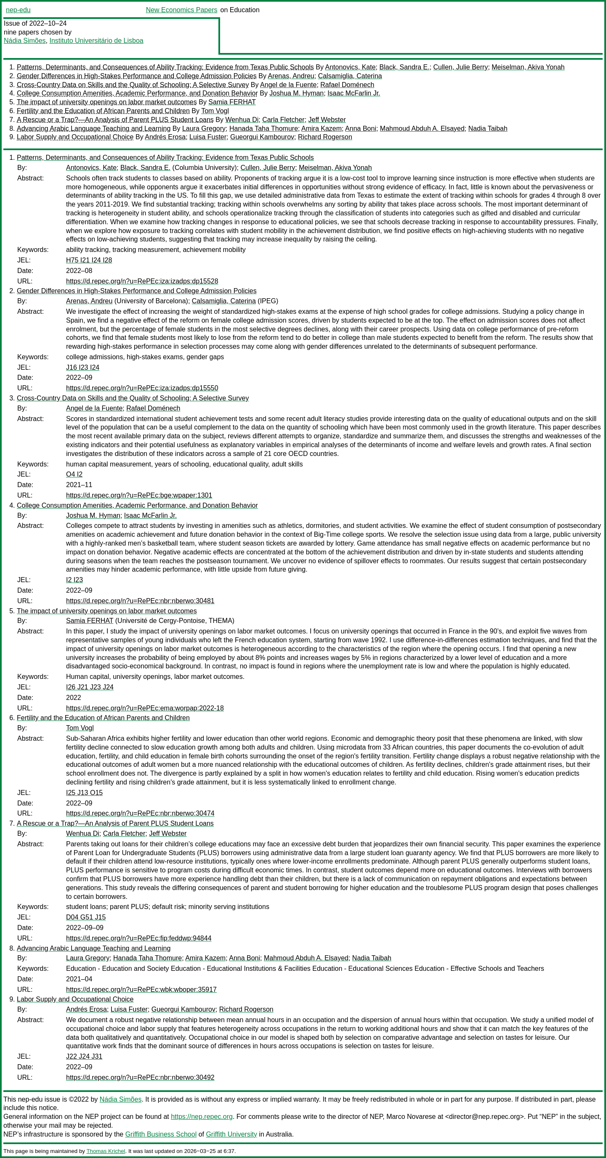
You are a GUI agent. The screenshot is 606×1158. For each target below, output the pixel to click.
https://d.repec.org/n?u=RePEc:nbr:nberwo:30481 (140, 600)
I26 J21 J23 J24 (90, 687)
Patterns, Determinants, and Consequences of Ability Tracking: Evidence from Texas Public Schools (165, 67)
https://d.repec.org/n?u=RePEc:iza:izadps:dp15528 (142, 281)
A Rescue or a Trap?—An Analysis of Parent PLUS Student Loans (115, 119)
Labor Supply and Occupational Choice (75, 136)
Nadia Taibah (488, 128)
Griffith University (231, 1134)
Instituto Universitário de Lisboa (97, 40)
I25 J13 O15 (84, 792)
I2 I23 (74, 579)
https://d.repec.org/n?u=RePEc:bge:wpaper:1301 (139, 495)
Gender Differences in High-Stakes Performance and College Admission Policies (137, 75)
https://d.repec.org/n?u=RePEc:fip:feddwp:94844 (139, 938)
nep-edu (18, 9)
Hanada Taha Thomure (263, 128)
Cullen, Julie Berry (460, 67)
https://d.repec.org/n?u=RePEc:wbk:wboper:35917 (141, 989)
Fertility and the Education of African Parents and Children (103, 110)
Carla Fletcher (283, 119)
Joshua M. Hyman (296, 93)
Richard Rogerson (325, 136)
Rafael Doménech (347, 84)
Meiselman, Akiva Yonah (528, 67)
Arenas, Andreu (291, 75)
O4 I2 (74, 474)
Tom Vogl (215, 110)
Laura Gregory (204, 128)
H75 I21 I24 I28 (89, 260)
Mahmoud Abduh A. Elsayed (422, 128)
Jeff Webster (327, 119)
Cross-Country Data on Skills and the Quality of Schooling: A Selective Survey (133, 84)
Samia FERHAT (232, 102)
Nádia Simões (25, 40)
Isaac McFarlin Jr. (353, 93)
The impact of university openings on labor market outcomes (107, 102)
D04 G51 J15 (86, 917)
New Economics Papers (182, 9)
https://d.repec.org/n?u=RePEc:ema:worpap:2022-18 (145, 708)
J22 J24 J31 (84, 1056)
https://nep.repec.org (202, 1116)
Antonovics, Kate (350, 67)
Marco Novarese (411, 1116)
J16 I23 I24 (82, 367)
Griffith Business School (161, 1134)
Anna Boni (360, 128)
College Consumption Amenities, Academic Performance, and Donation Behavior (137, 93)
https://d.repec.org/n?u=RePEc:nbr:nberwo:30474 (140, 813)
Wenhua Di (241, 119)
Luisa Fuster (207, 136)
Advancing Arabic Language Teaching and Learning (93, 128)
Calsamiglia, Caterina (350, 75)
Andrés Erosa (165, 136)
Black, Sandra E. (405, 67)
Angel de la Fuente (288, 84)
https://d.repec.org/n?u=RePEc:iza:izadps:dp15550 (142, 388)
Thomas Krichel (105, 1151)
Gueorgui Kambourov (262, 136)
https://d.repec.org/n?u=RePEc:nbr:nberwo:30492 (140, 1077)
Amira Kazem (321, 128)
